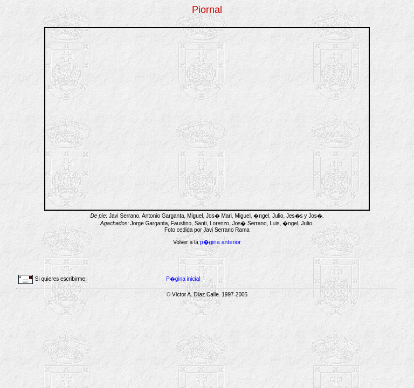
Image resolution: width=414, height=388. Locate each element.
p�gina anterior (220, 242)
